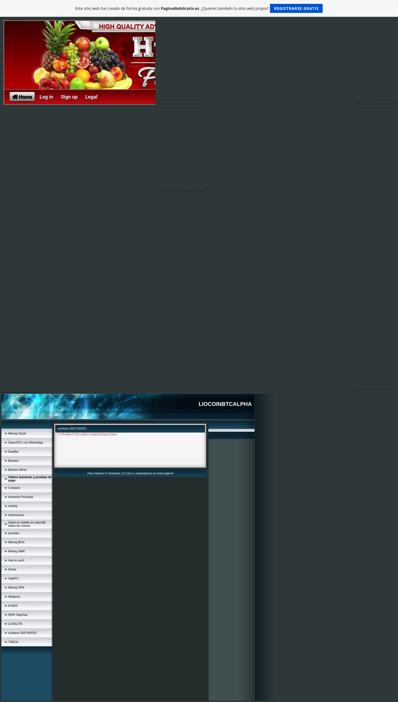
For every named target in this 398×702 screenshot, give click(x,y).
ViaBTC (13, 578)
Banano (13, 460)
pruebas (13, 533)
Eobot (12, 569)
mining (12, 506)
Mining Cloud (17, 433)
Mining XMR (16, 551)
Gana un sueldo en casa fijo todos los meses (27, 524)
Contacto (14, 487)
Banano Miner (17, 469)
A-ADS (13, 605)
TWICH (13, 642)
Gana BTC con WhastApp (25, 442)
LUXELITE (15, 623)
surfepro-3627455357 (22, 632)
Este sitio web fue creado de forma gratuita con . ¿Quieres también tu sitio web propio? (199, 8)
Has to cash (16, 560)
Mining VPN (16, 587)
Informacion (16, 515)
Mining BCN (16, 542)
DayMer (13, 451)
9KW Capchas (17, 614)
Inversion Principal (20, 496)
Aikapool (14, 596)
